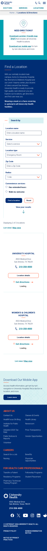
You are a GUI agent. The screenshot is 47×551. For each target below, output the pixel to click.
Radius (8, 172)
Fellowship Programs (33, 472)
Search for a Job (10, 454)
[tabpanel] (23, 293)
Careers (8, 450)
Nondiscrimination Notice (33, 532)
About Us (9, 411)
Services (23, 8)
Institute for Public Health (10, 425)
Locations (38, 8)
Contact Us (7, 415)
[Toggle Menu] (44, 3)
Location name (12, 128)
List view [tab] (7, 228)
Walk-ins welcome (17, 192)
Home (12, 13)
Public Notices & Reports (10, 437)
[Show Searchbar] (39, 3)
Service (9, 139)
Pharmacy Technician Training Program (12, 482)
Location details (23, 275)
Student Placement (33, 477)
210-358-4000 (23, 266)
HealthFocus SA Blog (12, 419)
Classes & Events (32, 415)
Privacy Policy (9, 531)
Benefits (28, 454)
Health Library (30, 419)
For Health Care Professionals (23, 468)
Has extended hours (17, 187)
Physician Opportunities (30, 459)
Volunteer (7, 442)
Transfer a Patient (10, 472)
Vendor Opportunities (33, 436)
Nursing (6, 458)
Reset (28, 200)
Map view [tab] (17, 228)
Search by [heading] (11, 120)
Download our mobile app (20, 46)
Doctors (7, 8)
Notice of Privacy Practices (11, 539)
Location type (11, 150)
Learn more (12, 397)
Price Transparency (33, 430)
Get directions (23, 282)
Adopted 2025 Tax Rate (10, 431)
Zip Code (9, 161)
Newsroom (29, 424)
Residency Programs (11, 477)
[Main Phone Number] (36, 2)
